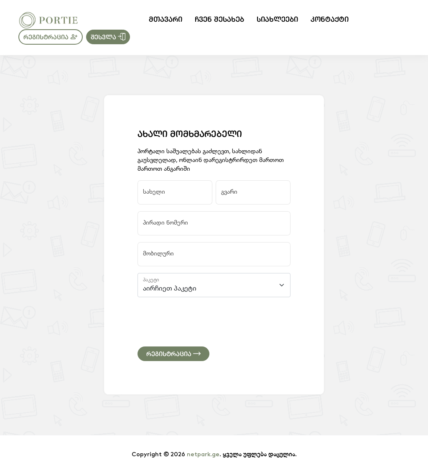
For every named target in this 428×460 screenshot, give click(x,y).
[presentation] (201, 320)
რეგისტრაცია (50, 36)
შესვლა (108, 36)
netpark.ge (203, 454)
